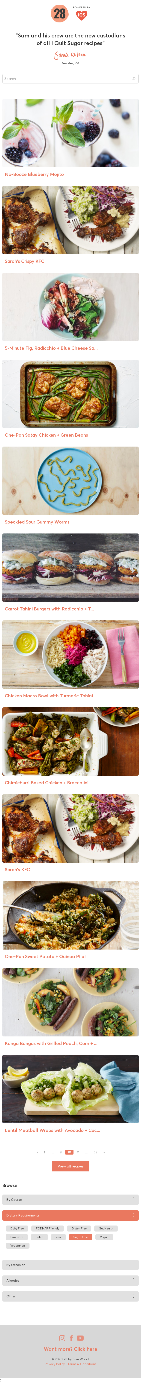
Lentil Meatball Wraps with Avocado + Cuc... (52, 1130)
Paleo (39, 1237)
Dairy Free (17, 1228)
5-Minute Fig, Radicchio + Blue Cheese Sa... (51, 348)
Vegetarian (17, 1245)
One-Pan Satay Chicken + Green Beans (46, 435)
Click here (85, 1349)
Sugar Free (80, 1237)
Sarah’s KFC (17, 869)
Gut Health (106, 1228)
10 (69, 1152)
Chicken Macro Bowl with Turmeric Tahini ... (51, 696)
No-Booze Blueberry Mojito (34, 174)
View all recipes (71, 1166)
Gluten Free (79, 1228)
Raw (58, 1237)
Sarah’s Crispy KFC (24, 261)
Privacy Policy (55, 1364)
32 (95, 1152)
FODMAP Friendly (47, 1228)
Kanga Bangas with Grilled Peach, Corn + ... (51, 1043)
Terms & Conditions (82, 1364)
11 (78, 1152)
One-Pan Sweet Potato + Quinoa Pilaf (45, 956)
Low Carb (16, 1237)
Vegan (104, 1237)
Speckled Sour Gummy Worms (37, 522)
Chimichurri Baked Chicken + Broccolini (46, 782)
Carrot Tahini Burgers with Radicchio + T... (49, 609)
